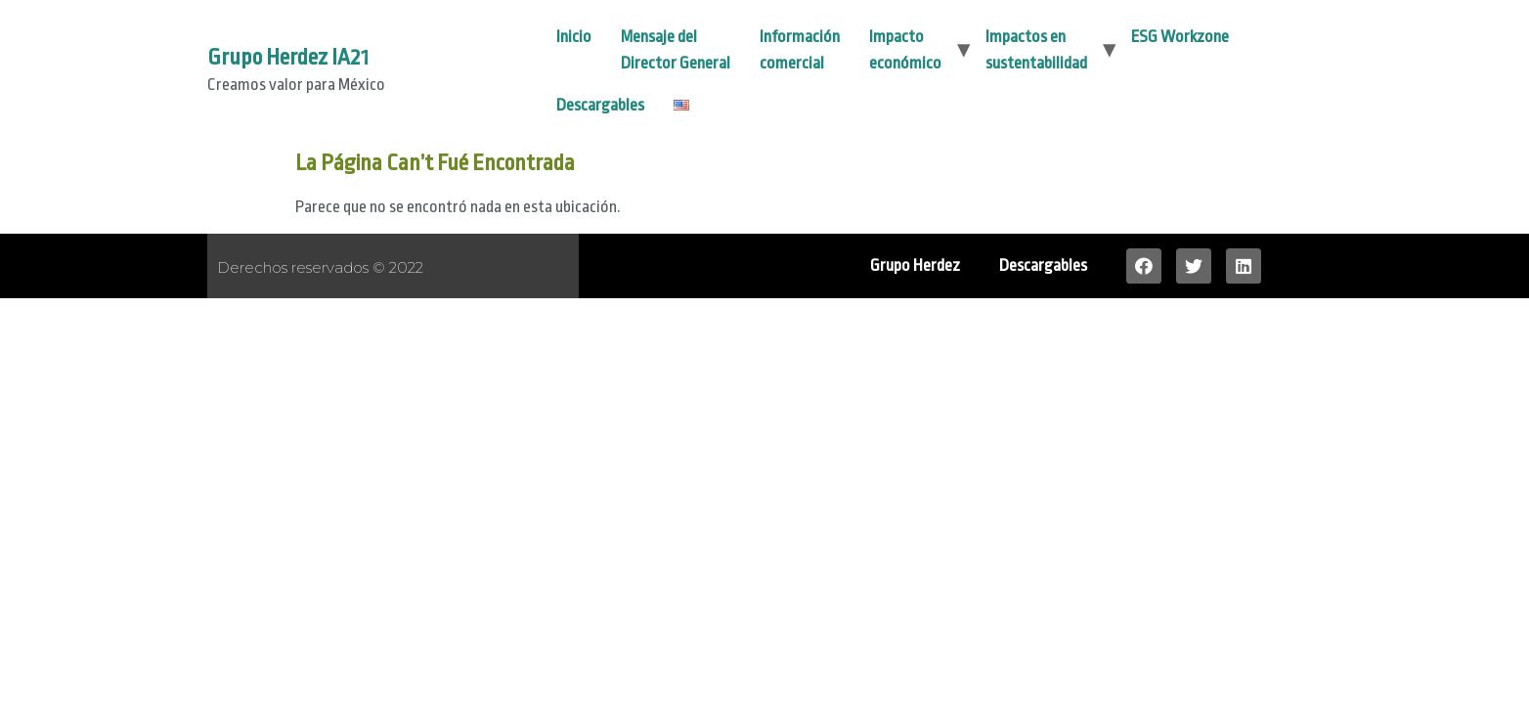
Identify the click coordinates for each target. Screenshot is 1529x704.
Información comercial (800, 49)
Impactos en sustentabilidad (1036, 49)
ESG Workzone (1180, 36)
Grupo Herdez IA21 (288, 57)
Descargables (600, 105)
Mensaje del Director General (675, 49)
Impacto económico (905, 49)
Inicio (573, 36)
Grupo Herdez (915, 265)
